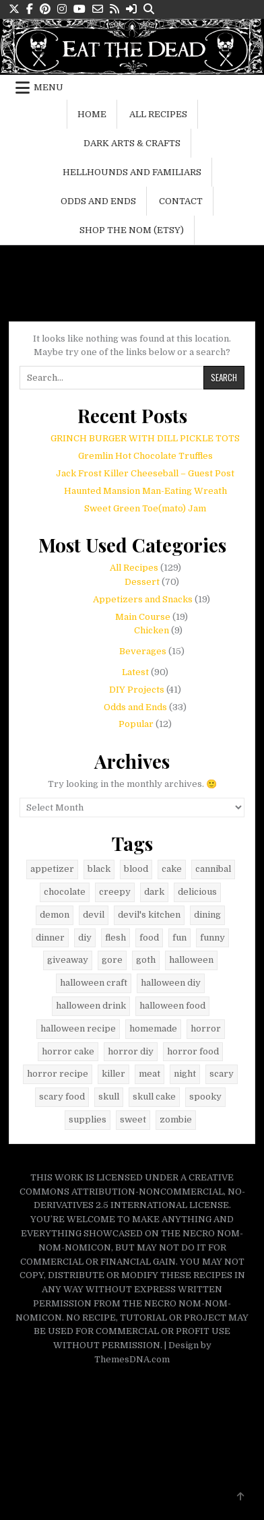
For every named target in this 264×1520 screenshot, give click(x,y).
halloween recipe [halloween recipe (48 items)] (78, 1028)
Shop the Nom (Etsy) (131, 230)
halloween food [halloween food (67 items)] (172, 1006)
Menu (48, 87)
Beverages (142, 651)
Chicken (151, 630)
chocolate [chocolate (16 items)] (65, 892)
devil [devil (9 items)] (93, 915)
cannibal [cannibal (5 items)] (213, 869)
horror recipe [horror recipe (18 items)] (57, 1074)
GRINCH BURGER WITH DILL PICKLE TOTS (145, 438)
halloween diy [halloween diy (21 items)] (171, 983)
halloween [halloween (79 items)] (191, 960)
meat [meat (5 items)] (149, 1074)
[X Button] (14, 9)
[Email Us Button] (97, 9)
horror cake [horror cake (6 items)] (68, 1051)
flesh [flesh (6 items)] (115, 937)
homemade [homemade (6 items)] (153, 1028)
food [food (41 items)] (149, 937)
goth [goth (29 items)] (146, 960)
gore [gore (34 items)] (112, 960)
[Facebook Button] (29, 9)
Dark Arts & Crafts (132, 143)
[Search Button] (148, 9)
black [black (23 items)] (99, 869)
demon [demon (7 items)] (54, 915)
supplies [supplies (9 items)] (87, 1119)
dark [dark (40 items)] (154, 892)
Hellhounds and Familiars (132, 172)
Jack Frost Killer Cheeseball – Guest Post (145, 473)
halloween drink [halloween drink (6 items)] (91, 1006)
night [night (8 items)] (185, 1074)
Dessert (142, 582)
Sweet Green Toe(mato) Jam (145, 508)
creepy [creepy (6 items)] (115, 892)
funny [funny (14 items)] (212, 937)
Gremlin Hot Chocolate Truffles (145, 456)
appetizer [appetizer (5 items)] (52, 869)
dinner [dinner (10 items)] (50, 937)
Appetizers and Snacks (143, 599)
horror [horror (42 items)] (206, 1028)
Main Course (142, 617)
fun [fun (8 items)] (179, 937)
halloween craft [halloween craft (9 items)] (93, 983)
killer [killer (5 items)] (113, 1074)
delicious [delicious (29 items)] (197, 892)
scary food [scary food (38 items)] (62, 1096)
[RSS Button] (114, 9)
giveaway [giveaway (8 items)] (67, 960)
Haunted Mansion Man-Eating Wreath (145, 491)
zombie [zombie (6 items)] (176, 1119)
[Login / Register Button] (131, 9)
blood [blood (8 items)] (136, 869)
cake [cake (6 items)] (172, 869)
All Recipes (158, 114)
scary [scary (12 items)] (221, 1074)
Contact (181, 201)
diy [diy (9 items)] (85, 937)
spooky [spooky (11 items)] (205, 1096)
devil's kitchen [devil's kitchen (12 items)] (149, 915)
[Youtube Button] (79, 9)
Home (91, 114)
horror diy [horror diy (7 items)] (131, 1051)
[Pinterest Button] (45, 9)
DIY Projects (136, 690)
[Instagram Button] (62, 9)
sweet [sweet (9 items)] (133, 1119)
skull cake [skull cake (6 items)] (154, 1096)
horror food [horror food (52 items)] (193, 1051)
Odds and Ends (98, 201)
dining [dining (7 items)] (207, 915)
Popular (136, 724)
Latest (135, 672)
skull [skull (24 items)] (108, 1096)
